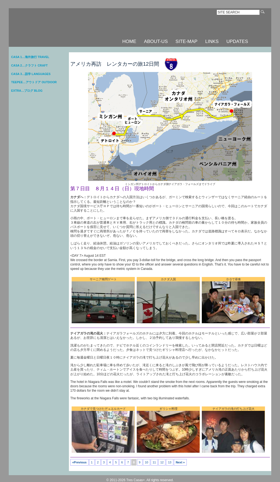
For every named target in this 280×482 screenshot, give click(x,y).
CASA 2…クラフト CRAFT (29, 65)
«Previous (79, 462)
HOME (129, 41)
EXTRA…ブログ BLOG (27, 90)
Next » (180, 462)
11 (154, 462)
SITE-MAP (186, 41)
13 (169, 462)
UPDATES (237, 41)
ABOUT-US (156, 41)
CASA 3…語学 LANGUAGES (31, 74)
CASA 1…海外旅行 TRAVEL (30, 57)
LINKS (211, 41)
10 (146, 462)
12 (162, 462)
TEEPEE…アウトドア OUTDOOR (34, 82)
